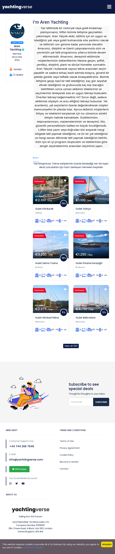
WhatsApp (19, 469)
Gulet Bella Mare (85, 317)
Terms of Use (67, 441)
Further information (33, 547)
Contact (64, 468)
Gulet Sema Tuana (46, 263)
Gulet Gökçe (83, 209)
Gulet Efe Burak (44, 209)
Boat (36, 157)
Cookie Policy (67, 454)
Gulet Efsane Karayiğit (89, 263)
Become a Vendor (69, 461)
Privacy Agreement (70, 447)
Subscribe (101, 402)
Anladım (106, 544)
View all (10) (71, 345)
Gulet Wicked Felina (47, 317)
